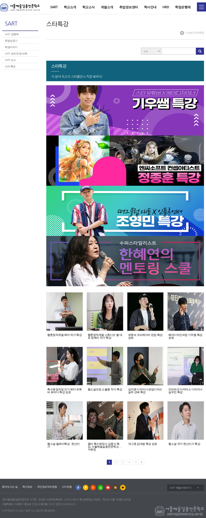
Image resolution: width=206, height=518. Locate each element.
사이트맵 (67, 486)
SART (54, 7)
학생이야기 (11, 47)
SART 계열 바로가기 (180, 487)
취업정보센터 (128, 7)
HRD (166, 7)
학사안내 (150, 7)
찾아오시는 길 (10, 486)
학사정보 (27, 486)
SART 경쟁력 (12, 34)
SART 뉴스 (10, 60)
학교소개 (70, 7)
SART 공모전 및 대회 (16, 53)
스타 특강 (10, 66)
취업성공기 (11, 40)
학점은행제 (183, 7)
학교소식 (88, 7)
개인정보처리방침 (47, 486)
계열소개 (107, 7)
